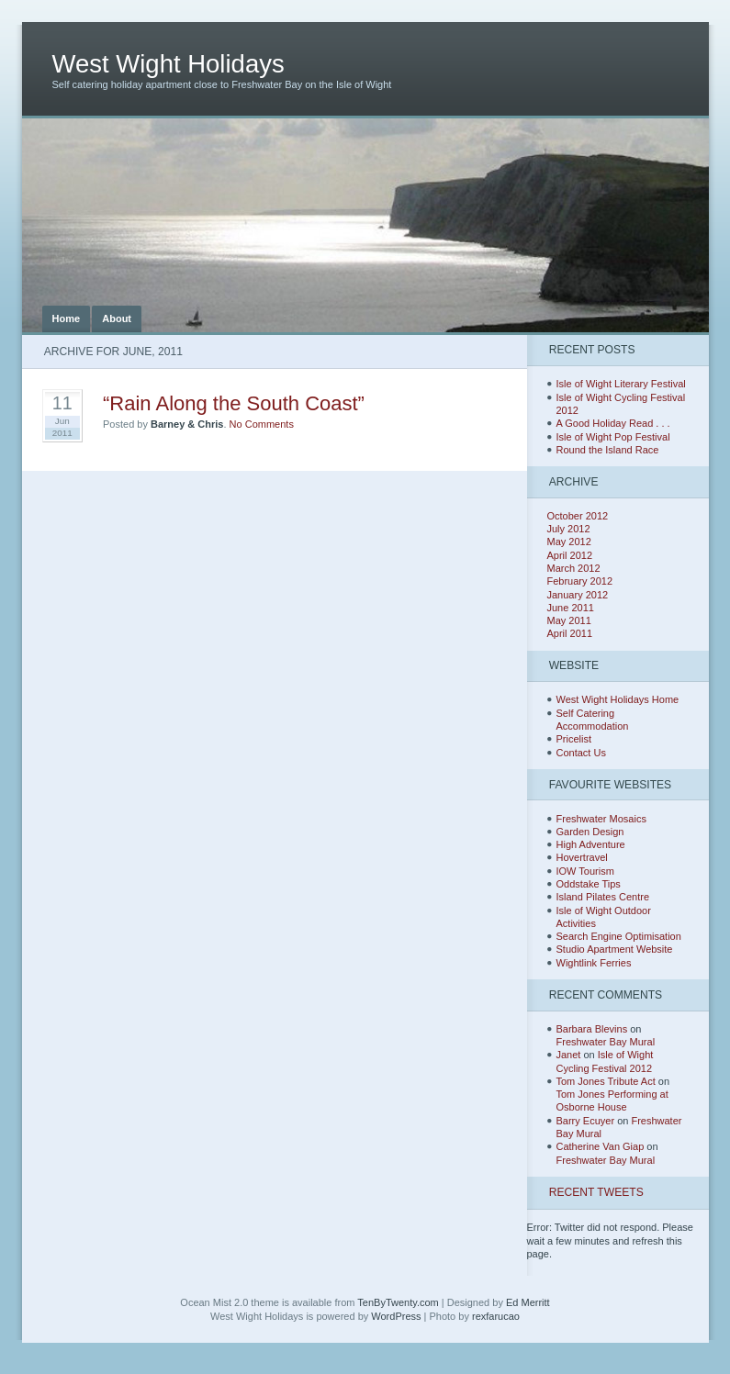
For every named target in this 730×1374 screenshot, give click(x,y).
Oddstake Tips (588, 883)
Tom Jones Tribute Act (606, 1081)
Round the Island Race (607, 449)
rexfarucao (496, 1316)
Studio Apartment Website (614, 949)
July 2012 (568, 528)
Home (66, 318)
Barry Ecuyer (585, 1120)
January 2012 (578, 594)
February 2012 (580, 580)
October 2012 (578, 515)
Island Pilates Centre (603, 896)
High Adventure (590, 844)
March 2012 (574, 568)
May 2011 (569, 620)
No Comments (262, 424)
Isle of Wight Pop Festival (613, 436)
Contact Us (581, 752)
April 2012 (570, 555)
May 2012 (569, 541)
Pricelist (574, 738)
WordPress (396, 1316)
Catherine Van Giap (600, 1146)
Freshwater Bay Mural (606, 1041)
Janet (568, 1054)
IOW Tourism (585, 871)
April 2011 (570, 633)
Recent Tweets (596, 1192)
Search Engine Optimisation (618, 936)
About (116, 318)
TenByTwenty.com (397, 1302)
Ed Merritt (528, 1302)
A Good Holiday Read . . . (613, 423)
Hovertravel (582, 857)
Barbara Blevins (592, 1028)
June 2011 (570, 607)
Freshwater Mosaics (601, 818)
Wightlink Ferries (594, 962)
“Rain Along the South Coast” (234, 403)
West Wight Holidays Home (617, 699)
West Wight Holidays (168, 64)
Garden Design (590, 831)
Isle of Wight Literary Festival (621, 383)
